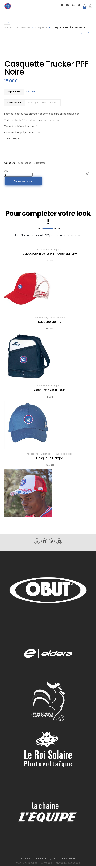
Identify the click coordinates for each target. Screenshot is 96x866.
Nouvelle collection (63, 453)
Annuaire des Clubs (68, 863)
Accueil (8, 27)
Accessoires (23, 27)
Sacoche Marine (49, 322)
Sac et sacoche (56, 317)
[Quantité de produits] (18, 175)
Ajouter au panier (23, 181)
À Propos (46, 863)
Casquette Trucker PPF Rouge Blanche (50, 254)
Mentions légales (26, 863)
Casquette (41, 27)
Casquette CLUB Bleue (49, 390)
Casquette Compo (49, 458)
